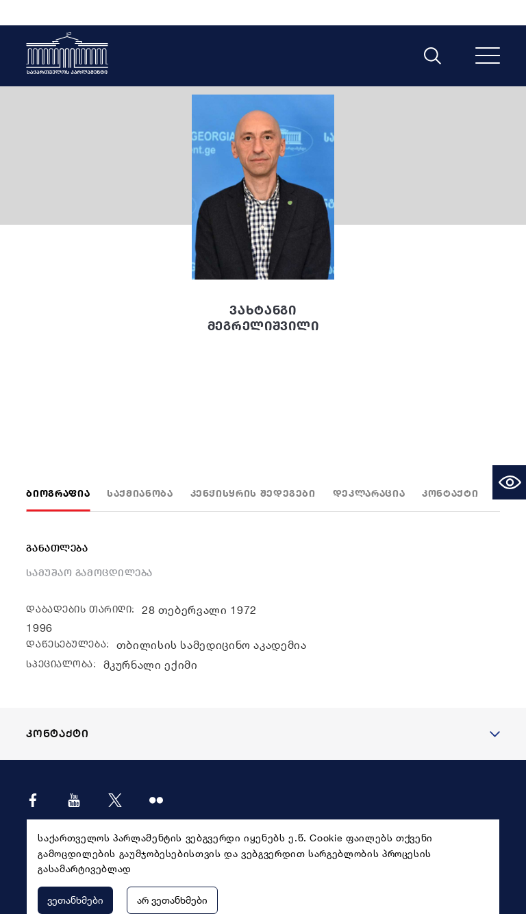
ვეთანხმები (75, 874)
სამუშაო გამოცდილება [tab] (89, 548)
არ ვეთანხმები (172, 874)
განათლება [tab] (57, 523)
